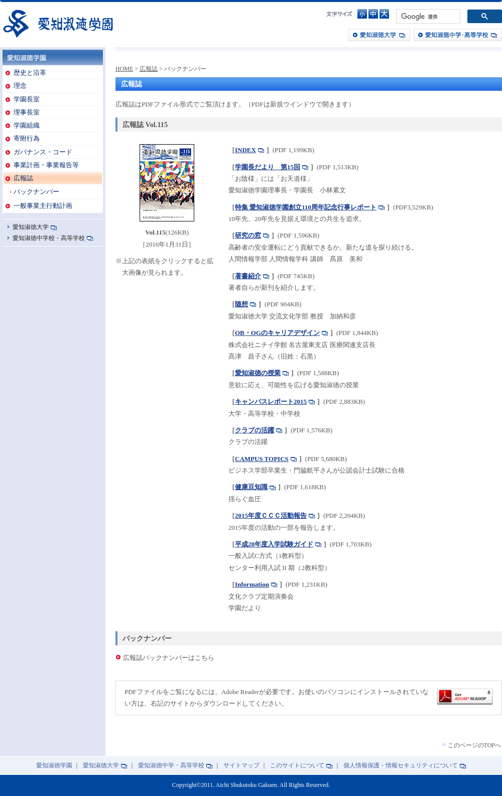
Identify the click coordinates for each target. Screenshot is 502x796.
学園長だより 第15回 (267, 167)
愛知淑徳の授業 (258, 373)
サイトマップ (241, 765)
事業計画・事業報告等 (46, 165)
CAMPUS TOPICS (262, 459)
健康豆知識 (251, 487)
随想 (241, 304)
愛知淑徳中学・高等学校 (458, 35)
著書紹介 (248, 276)
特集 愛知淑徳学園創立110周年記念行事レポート (305, 207)
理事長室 (27, 112)
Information (252, 584)
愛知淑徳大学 (379, 35)
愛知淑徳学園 (57, 23)
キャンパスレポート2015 (271, 401)
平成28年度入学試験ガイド (274, 544)
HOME (124, 68)
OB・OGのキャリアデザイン (277, 332)
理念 (20, 85)
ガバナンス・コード (43, 152)
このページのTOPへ (474, 745)
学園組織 (27, 125)
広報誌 (23, 178)
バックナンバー (36, 191)
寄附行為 (27, 138)
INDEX (245, 150)
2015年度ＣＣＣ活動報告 (271, 515)
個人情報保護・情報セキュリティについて (400, 765)
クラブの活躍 (254, 430)
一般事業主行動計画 (43, 205)
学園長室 (27, 99)
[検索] (427, 16)
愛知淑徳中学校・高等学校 (49, 238)
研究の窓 (248, 235)
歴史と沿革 (30, 72)
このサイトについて (297, 765)
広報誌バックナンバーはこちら (168, 657)
